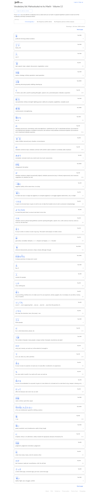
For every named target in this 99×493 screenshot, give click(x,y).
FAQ (52, 491)
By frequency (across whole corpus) (64, 22)
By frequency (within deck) (44, 22)
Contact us (57, 491)
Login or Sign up (78, 2)
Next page (80, 29)
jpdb (17, 2)
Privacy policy (65, 491)
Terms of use (74, 491)
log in (18, 15)
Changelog (82, 491)
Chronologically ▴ (29, 22)
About (47, 491)
